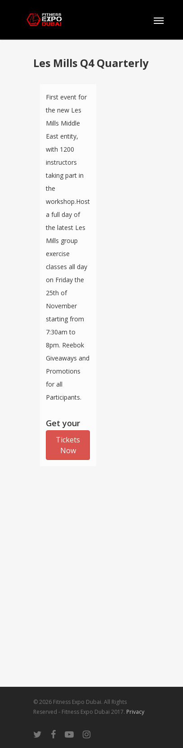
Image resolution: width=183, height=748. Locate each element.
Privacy (135, 712)
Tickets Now (68, 445)
